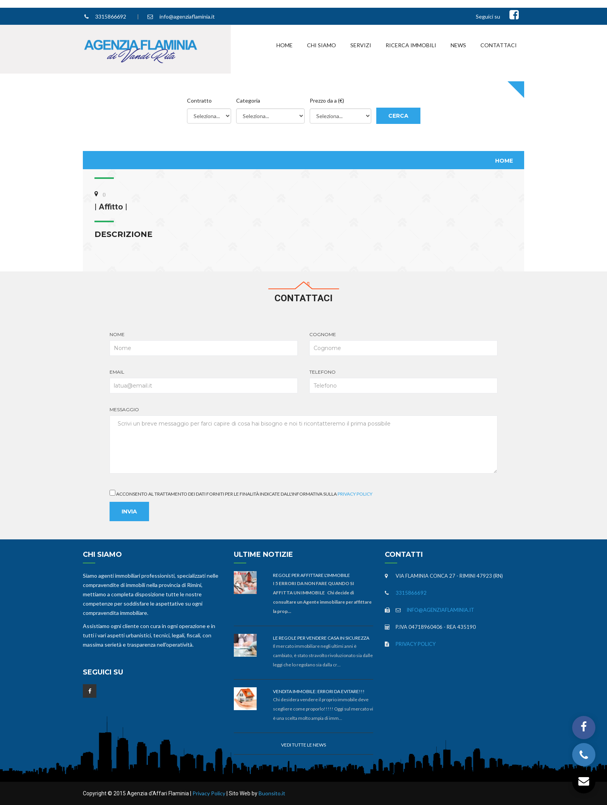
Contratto (199, 100)
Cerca (398, 115)
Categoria (248, 100)
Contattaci (498, 45)
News (458, 45)
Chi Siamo (321, 45)
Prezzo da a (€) (327, 100)
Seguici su (488, 16)
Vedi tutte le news (303, 745)
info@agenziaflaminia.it (187, 16)
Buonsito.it (272, 793)
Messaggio (303, 440)
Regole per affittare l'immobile (311, 575)
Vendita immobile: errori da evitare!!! (319, 691)
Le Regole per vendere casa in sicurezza (321, 638)
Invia (129, 511)
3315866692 (110, 16)
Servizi (360, 45)
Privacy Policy (355, 494)
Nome (204, 343)
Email (204, 381)
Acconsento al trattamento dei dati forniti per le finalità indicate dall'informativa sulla (241, 493)
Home (284, 45)
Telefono (403, 381)
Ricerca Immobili (411, 45)
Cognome (403, 343)
